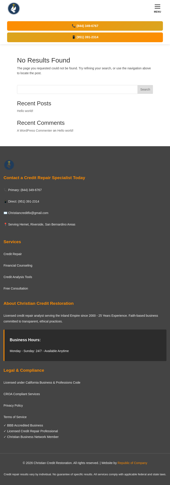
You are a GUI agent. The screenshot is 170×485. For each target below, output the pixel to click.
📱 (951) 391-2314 (85, 37)
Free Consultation (16, 288)
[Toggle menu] (157, 9)
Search (145, 89)
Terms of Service (15, 417)
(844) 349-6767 (31, 190)
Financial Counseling (18, 265)
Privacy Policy (13, 405)
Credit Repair (13, 254)
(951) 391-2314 (28, 201)
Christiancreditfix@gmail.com (28, 213)
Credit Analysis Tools (18, 277)
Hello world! (25, 111)
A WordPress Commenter (34, 130)
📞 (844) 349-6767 (85, 26)
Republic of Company (132, 463)
